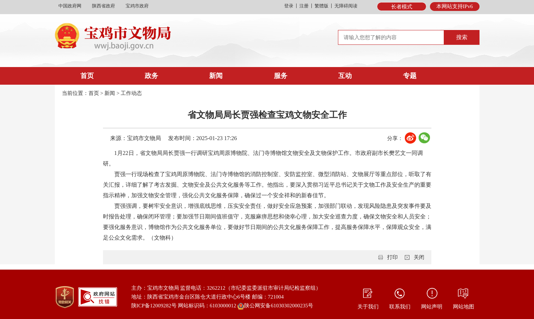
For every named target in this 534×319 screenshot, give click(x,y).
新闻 (216, 75)
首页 (87, 75)
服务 (280, 75)
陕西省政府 (103, 5)
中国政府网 (69, 5)
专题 (410, 75)
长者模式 (401, 7)
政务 (151, 75)
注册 (304, 5)
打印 (392, 257)
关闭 (419, 257)
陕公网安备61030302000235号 (275, 306)
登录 (288, 5)
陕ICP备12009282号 (154, 305)
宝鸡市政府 (137, 5)
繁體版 (321, 5)
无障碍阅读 (345, 5)
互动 (345, 75)
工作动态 (131, 93)
